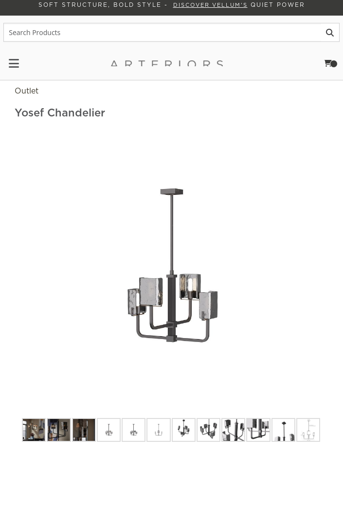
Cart (335, 63)
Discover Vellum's (207, 5)
